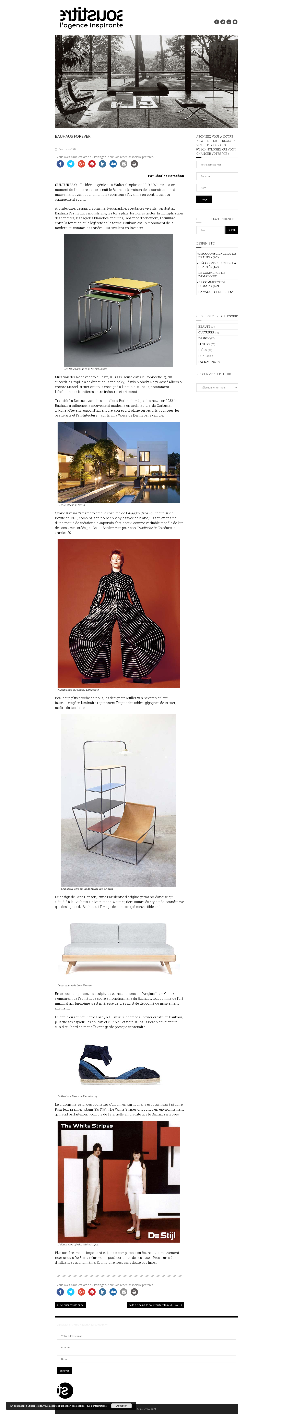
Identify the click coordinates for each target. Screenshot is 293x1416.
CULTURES (206, 332)
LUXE (202, 356)
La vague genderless (216, 291)
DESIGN (204, 338)
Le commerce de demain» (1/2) (211, 284)
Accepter (121, 1405)
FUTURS (204, 344)
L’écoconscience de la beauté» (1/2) (216, 265)
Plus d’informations (96, 1406)
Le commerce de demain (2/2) (211, 274)
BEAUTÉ (204, 326)
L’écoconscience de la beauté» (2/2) (216, 255)
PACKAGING (207, 361)
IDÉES (202, 350)
